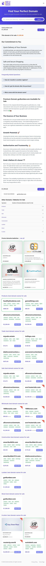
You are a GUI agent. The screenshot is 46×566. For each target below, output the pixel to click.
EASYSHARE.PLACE (7, 532)
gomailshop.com (32, 301)
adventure (9, 545)
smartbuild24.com (10, 442)
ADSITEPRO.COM (6, 255)
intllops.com (30, 336)
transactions (6, 340)
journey (11, 546)
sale (18, 317)
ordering (35, 413)
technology (18, 444)
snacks (16, 413)
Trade (3, 210)
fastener (27, 548)
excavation (34, 319)
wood (15, 482)
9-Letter (3, 231)
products (9, 303)
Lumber (3, 224)
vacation (14, 545)
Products (4, 206)
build (15, 446)
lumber (11, 482)
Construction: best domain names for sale (15, 437)
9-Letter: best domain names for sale (14, 515)
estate (14, 340)
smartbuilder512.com (12, 456)
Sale (3, 213)
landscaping (34, 358)
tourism (15, 546)
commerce (28, 303)
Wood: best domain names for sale (13, 494)
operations (28, 342)
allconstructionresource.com (15, 387)
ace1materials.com (33, 387)
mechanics (39, 546)
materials (39, 391)
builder (37, 446)
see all (22, 238)
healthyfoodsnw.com (11, 301)
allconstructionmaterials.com (15, 315)
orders (12, 413)
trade (15, 317)
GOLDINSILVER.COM (29, 255)
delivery (11, 305)
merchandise (28, 305)
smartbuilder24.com (33, 442)
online (5, 303)
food (15, 305)
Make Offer (41, 29)
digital (41, 303)
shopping (34, 305)
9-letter (5, 483)
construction (17, 319)
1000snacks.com (9, 408)
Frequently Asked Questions (11, 75)
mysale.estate (9, 336)
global (5, 545)
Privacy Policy (35, 562)
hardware (27, 545)
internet (13, 303)
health (18, 303)
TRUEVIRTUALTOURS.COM (31, 279)
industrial (38, 545)
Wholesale (4, 217)
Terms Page (41, 562)
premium (5, 548)
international (34, 340)
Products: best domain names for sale (14, 296)
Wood (3, 228)
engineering (33, 545)
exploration (6, 546)
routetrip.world (9, 542)
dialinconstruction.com (12, 352)
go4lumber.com (21, 194)
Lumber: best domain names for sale (14, 472)
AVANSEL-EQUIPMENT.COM (9, 279)
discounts (36, 411)
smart (11, 446)
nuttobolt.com (31, 542)
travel (18, 545)
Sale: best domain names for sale (12, 368)
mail (38, 305)
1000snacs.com (31, 408)
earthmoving (28, 321)
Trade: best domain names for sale (13, 331)
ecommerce (6, 305)
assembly (34, 546)
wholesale (6, 319)
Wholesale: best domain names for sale (15, 403)
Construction (4, 221)
